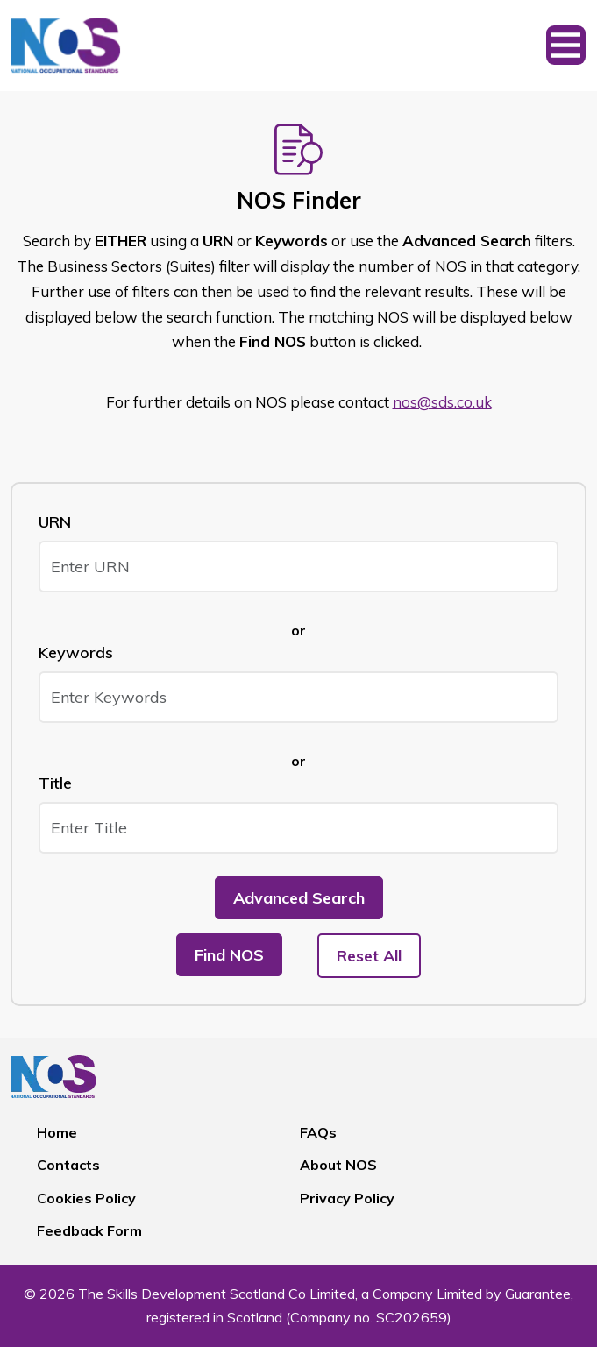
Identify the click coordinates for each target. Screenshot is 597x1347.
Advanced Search (299, 898)
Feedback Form (89, 1230)
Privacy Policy (347, 1198)
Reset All (369, 956)
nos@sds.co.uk (442, 402)
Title (55, 783)
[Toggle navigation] (566, 46)
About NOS (338, 1164)
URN (55, 522)
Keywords (76, 652)
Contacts (68, 1164)
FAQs (318, 1132)
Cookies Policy (86, 1198)
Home (57, 1132)
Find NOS (229, 955)
